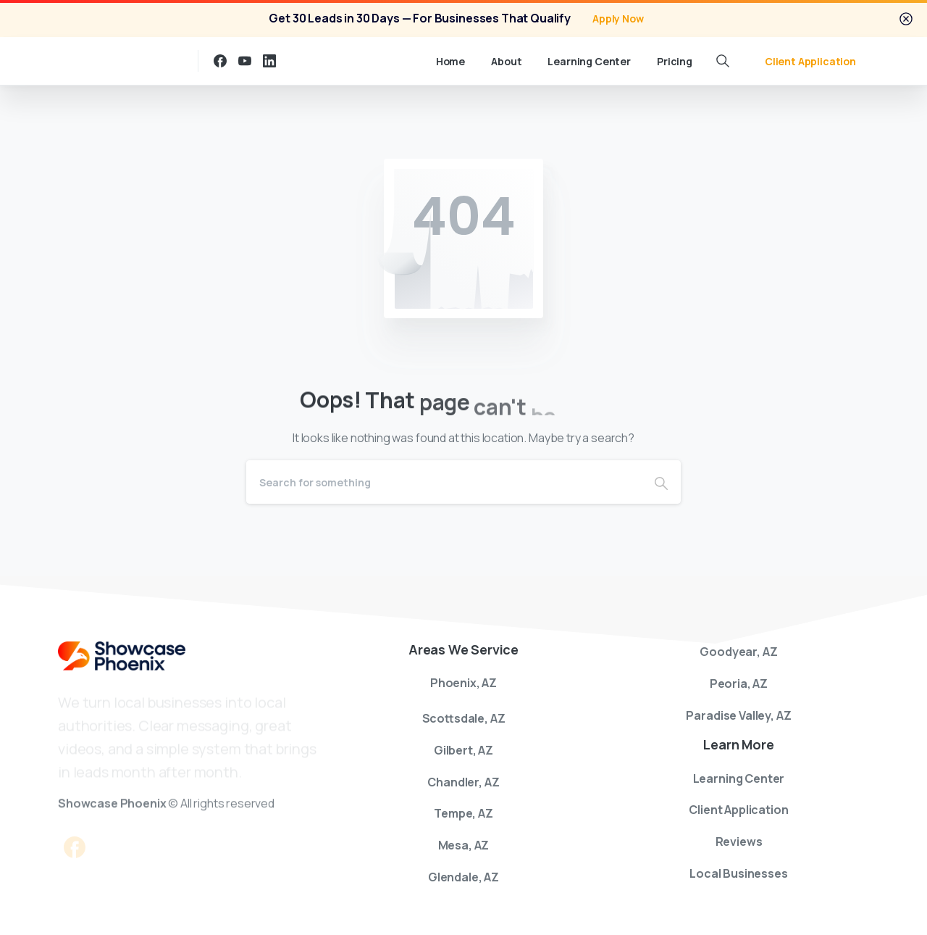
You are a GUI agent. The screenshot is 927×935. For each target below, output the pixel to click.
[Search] (444, 482)
